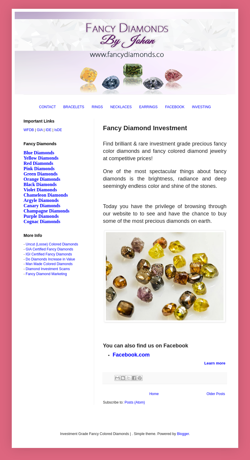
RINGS (97, 107)
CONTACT (47, 107)
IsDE (58, 130)
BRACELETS (73, 107)
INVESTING (201, 107)
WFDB (29, 130)
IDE (48, 130)
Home (154, 394)
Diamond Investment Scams (48, 269)
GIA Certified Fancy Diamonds (49, 249)
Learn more (215, 363)
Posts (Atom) (134, 402)
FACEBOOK (174, 107)
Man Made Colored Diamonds (49, 264)
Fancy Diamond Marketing (46, 274)
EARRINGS (148, 107)
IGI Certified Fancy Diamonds (49, 254)
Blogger (183, 434)
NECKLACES (121, 107)
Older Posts (215, 394)
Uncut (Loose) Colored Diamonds (52, 244)
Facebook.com (131, 355)
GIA (40, 130)
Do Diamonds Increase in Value (50, 259)
